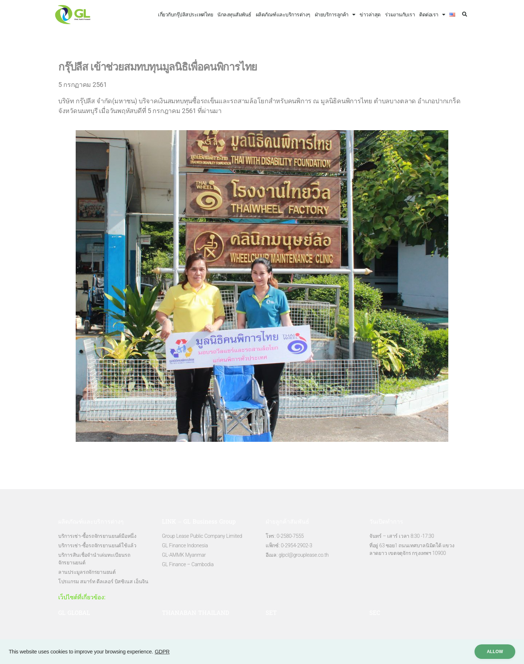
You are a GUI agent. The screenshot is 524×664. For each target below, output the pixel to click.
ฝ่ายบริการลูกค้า (335, 14)
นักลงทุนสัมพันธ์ (234, 14)
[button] (464, 15)
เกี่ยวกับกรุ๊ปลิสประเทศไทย (185, 14)
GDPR (162, 652)
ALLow (494, 651)
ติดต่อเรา (432, 14)
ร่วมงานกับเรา (400, 14)
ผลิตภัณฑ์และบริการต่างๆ (283, 14)
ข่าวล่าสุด (370, 14)
